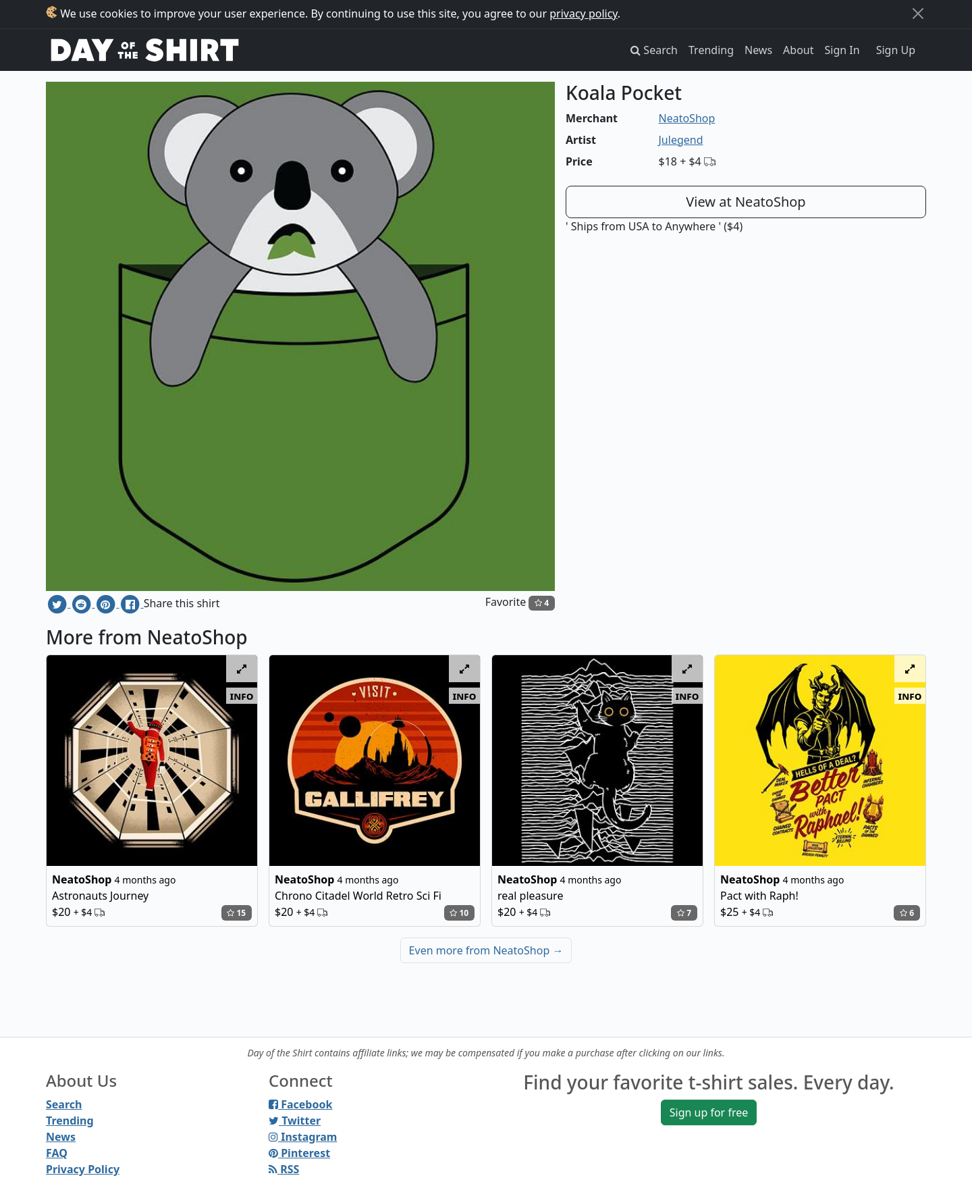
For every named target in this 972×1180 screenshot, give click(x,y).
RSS (284, 1169)
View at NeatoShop (745, 202)
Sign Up (895, 50)
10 (459, 913)
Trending (711, 50)
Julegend (681, 139)
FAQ (57, 1153)
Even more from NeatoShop (486, 950)
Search (64, 1104)
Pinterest (299, 1153)
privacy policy (583, 13)
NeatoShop (687, 118)
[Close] (918, 13)
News (758, 50)
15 (236, 913)
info (242, 695)
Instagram (303, 1136)
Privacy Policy (82, 1169)
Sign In (842, 50)
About (798, 50)
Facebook (300, 1104)
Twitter (295, 1120)
